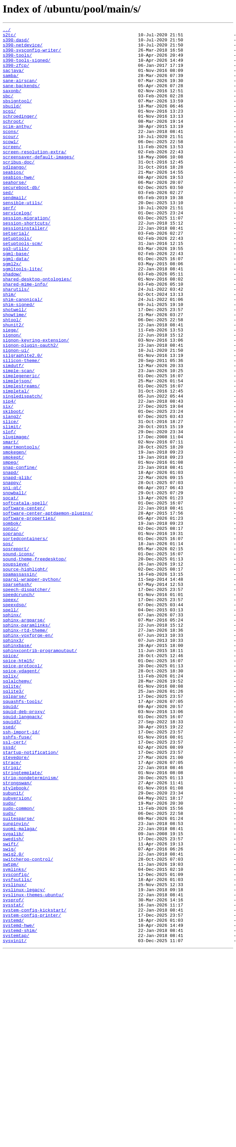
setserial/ (16, 275)
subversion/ (17, 953)
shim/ (9, 348)
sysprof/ (13, 1075)
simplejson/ (17, 452)
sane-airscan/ (20, 92)
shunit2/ (13, 385)
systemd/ (13, 1099)
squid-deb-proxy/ (24, 849)
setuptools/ (17, 281)
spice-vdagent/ (21, 800)
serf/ (9, 244)
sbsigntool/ (17, 116)
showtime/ (15, 372)
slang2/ (12, 495)
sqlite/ (12, 818)
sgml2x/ (12, 311)
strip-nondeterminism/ (30, 928)
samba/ (11, 85)
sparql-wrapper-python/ (32, 690)
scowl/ (11, 165)
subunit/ (13, 946)
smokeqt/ (13, 543)
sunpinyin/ (16, 983)
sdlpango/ (15, 195)
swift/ (11, 1008)
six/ (8, 482)
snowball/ (15, 586)
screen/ (12, 171)
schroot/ (13, 140)
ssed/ (9, 867)
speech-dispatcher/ (26, 702)
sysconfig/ (16, 1044)
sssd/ (9, 891)
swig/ (9, 1014)
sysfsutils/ (17, 1050)
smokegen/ (15, 537)
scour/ (11, 159)
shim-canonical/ (23, 354)
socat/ (11, 592)
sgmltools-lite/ (23, 317)
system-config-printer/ (32, 1093)
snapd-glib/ (17, 568)
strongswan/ (17, 934)
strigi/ (12, 916)
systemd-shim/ (20, 1111)
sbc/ (8, 110)
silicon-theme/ (21, 427)
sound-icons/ (19, 659)
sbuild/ (12, 122)
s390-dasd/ (16, 43)
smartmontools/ (21, 531)
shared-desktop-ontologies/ (37, 330)
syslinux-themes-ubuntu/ (33, 1069)
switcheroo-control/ (28, 1026)
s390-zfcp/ (16, 73)
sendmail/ (15, 232)
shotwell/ (15, 366)
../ (7, 30)
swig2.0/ (13, 1020)
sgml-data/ (16, 305)
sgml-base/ (16, 299)
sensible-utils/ (23, 238)
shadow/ (12, 324)
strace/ (12, 910)
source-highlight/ (25, 678)
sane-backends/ (21, 98)
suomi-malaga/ (20, 989)
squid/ (11, 843)
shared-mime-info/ (25, 336)
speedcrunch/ (19, 708)
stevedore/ (16, 904)
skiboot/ (13, 488)
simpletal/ (16, 464)
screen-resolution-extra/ (34, 177)
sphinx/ (12, 733)
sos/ (8, 647)
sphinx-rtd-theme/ (25, 751)
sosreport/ (16, 653)
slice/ (11, 501)
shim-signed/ (19, 360)
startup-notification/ (30, 898)
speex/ (11, 714)
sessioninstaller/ (25, 269)
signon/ (12, 397)
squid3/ (12, 861)
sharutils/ (16, 342)
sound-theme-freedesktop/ (34, 666)
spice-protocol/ (23, 794)
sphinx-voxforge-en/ (28, 757)
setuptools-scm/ (23, 287)
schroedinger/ (20, 134)
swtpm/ (11, 1032)
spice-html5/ (19, 788)
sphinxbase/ (17, 769)
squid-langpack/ (23, 855)
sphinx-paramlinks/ (26, 745)
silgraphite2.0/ (23, 421)
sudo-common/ (19, 965)
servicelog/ (17, 250)
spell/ (11, 727)
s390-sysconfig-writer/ (32, 55)
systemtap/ (16, 1117)
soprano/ (13, 635)
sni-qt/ (12, 580)
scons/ (11, 153)
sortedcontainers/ (25, 641)
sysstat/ (13, 1081)
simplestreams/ (21, 458)
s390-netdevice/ (23, 49)
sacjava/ (13, 79)
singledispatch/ (23, 470)
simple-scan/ (19, 440)
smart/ (11, 525)
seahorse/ (15, 214)
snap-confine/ (20, 556)
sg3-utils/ (16, 293)
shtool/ (12, 379)
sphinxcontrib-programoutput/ (40, 775)
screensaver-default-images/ (38, 183)
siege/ (11, 391)
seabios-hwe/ (19, 208)
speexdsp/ (15, 721)
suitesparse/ (19, 977)
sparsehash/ (17, 696)
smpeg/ (11, 550)
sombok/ (12, 623)
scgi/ (9, 128)
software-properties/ (29, 617)
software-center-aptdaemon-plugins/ (48, 611)
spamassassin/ (20, 684)
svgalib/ (13, 995)
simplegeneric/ (21, 446)
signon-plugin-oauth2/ (30, 409)
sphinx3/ (13, 763)
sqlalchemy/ (17, 812)
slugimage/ (16, 519)
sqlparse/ (15, 830)
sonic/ (11, 629)
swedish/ (13, 1001)
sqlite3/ (13, 824)
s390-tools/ (17, 61)
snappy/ (12, 574)
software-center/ (24, 604)
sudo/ (9, 959)
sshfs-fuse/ (17, 879)
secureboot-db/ (21, 220)
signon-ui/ (16, 415)
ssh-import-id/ (21, 873)
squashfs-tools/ (23, 837)
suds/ (9, 971)
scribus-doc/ (19, 189)
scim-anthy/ (17, 147)
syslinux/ (15, 1056)
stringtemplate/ (23, 922)
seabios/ (13, 201)
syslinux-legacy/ (24, 1062)
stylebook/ (16, 940)
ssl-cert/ (15, 885)
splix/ (11, 806)
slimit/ (12, 507)
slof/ (9, 513)
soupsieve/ (16, 672)
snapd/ (11, 562)
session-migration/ (26, 256)
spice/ (11, 782)
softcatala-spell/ (25, 598)
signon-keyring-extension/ (36, 403)
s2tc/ (9, 37)
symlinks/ (15, 1038)
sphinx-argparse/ (24, 739)
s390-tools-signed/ (26, 67)
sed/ (8, 226)
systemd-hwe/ (19, 1105)
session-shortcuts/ (26, 263)
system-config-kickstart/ (34, 1087)
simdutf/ (13, 434)
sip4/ (9, 476)
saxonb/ (12, 104)
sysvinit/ (15, 1124)
